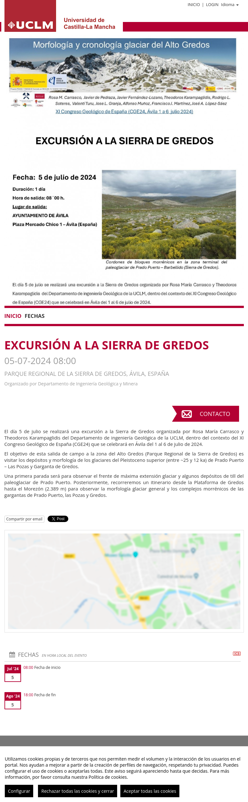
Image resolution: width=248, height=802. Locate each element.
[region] (124, 774)
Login (212, 4)
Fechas (34, 315)
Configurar (19, 791)
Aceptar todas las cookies (150, 791)
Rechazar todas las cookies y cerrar (77, 791)
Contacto (215, 414)
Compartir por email (24, 519)
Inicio (194, 4)
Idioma (230, 4)
